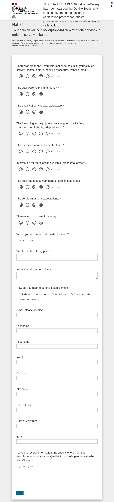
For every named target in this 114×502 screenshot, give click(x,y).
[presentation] (35, 478)
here (74, 43)
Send (20, 493)
